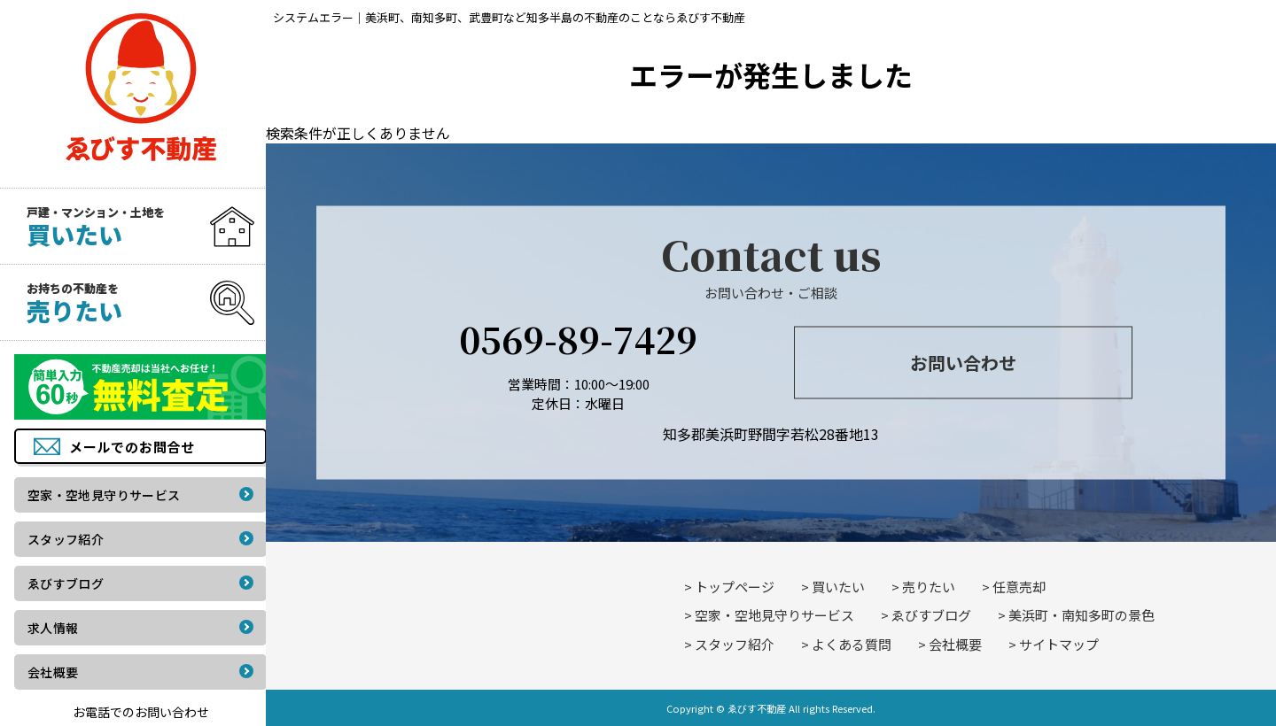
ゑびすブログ (931, 615)
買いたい (838, 586)
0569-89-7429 (578, 338)
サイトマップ (1059, 644)
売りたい (928, 586)
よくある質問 (851, 644)
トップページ (734, 586)
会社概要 (955, 644)
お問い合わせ (963, 362)
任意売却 (1019, 586)
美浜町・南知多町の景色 (1081, 615)
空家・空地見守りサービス (774, 615)
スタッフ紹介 (734, 644)
